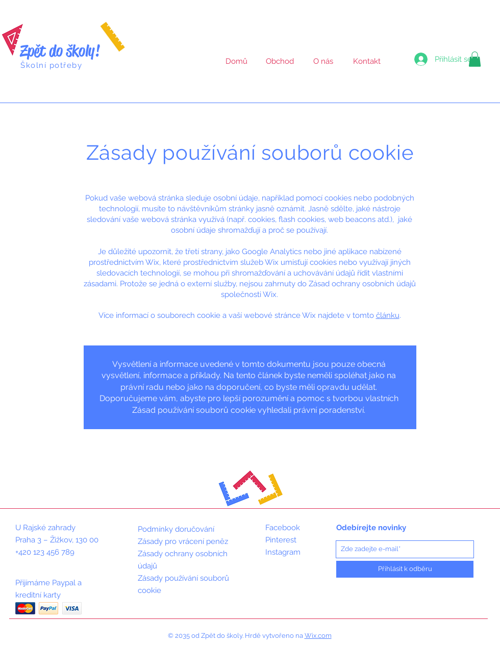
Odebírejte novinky (371, 527)
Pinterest (280, 539)
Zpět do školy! (60, 51)
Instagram (283, 552)
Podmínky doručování (176, 529)
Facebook (282, 527)
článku (387, 315)
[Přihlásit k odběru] (405, 569)
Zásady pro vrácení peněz (183, 541)
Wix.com (318, 635)
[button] (474, 59)
